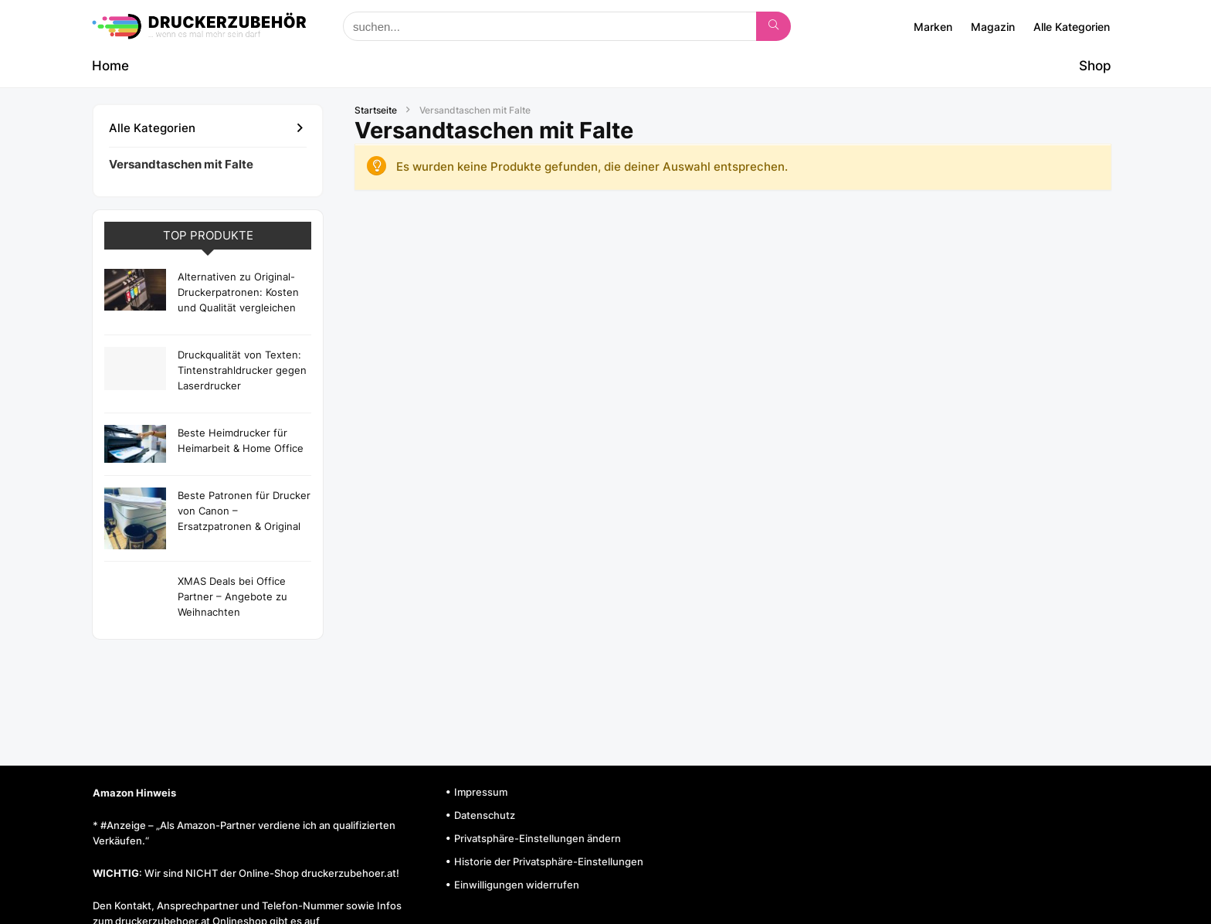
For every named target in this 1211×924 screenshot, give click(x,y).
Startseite (375, 110)
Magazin (993, 26)
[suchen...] (773, 26)
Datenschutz (484, 815)
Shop (1095, 65)
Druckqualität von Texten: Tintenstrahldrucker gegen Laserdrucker (242, 370)
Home (110, 65)
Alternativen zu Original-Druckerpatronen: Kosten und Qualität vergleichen (238, 292)
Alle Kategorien (1071, 26)
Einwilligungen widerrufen (516, 884)
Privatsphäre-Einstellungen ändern (537, 838)
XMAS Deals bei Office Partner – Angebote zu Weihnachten (232, 596)
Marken (933, 26)
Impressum (480, 792)
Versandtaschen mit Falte (181, 164)
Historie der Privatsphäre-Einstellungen (548, 861)
